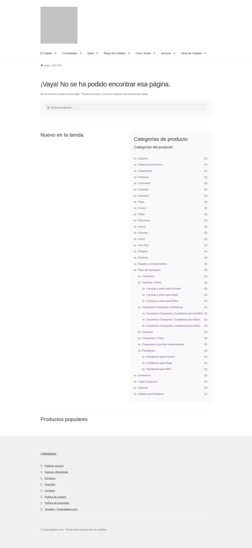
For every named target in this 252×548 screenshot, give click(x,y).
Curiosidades (69, 53)
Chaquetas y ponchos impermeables (163, 344)
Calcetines (148, 276)
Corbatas (143, 189)
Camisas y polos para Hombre (163, 288)
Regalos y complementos (152, 264)
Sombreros (144, 375)
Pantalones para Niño (158, 369)
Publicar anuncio (54, 465)
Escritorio (50, 478)
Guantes (143, 232)
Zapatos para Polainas (151, 394)
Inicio (47, 65)
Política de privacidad (57, 503)
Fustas (142, 208)
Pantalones (148, 350)
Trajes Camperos (148, 381)
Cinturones (144, 183)
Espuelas (143, 195)
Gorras (142, 226)
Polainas (143, 257)
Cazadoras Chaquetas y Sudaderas (162, 307)
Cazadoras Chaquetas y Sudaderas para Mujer (173, 319)
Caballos (143, 158)
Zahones (143, 387)
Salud (90, 53)
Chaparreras (145, 171)
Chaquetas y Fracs (153, 338)
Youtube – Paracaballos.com (61, 509)
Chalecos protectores (150, 164)
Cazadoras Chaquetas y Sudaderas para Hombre (174, 313)
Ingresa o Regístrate (56, 472)
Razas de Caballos (115, 53)
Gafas (141, 214)
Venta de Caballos (191, 53)
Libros (141, 239)
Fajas (141, 201)
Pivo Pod (143, 245)
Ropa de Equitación (149, 270)
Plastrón (143, 251)
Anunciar (166, 53)
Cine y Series (143, 53)
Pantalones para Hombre (160, 356)
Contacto (50, 490)
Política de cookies (55, 497)
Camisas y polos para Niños (162, 301)
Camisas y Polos (151, 282)
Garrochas (144, 220)
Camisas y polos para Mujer (162, 294)
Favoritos (50, 484)
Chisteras (143, 177)
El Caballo (46, 53)
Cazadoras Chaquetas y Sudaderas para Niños (173, 325)
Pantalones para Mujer (159, 363)
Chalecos (147, 332)
